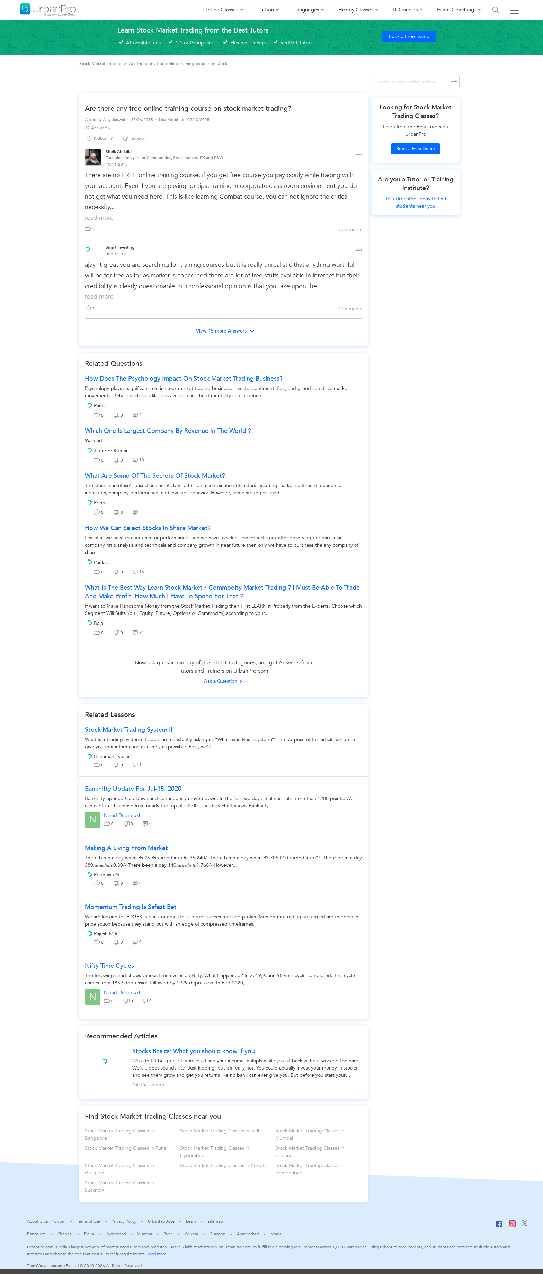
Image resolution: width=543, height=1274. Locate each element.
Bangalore (36, 1234)
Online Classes (220, 9)
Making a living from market (126, 848)
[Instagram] (512, 1226)
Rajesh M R (105, 933)
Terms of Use (88, 1221)
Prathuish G (106, 875)
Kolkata (191, 1234)
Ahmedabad (248, 1234)
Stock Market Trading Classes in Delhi (221, 1131)
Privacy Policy (124, 1221)
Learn (191, 1221)
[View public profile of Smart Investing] (87, 248)
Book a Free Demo (409, 36)
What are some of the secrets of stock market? (155, 476)
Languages (306, 9)
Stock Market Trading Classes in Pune (126, 1148)
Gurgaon (217, 1234)
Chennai (65, 1234)
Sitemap (214, 1221)
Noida (276, 1234)
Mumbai (144, 1234)
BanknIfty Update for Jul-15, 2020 (133, 788)
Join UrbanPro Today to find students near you (415, 202)
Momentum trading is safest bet (131, 907)
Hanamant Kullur (112, 756)
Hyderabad (115, 1234)
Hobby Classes (355, 9)
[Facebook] (499, 1227)
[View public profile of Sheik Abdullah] (93, 158)
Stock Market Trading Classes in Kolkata (223, 1165)
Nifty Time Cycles (109, 966)
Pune (168, 1234)
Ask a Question (223, 681)
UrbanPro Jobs (161, 1221)
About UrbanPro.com (46, 1221)
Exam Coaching (456, 9)
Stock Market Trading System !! (128, 730)
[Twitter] (524, 1224)
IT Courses (405, 9)
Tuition (266, 9)
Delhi (89, 1234)
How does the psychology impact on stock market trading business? (184, 378)
